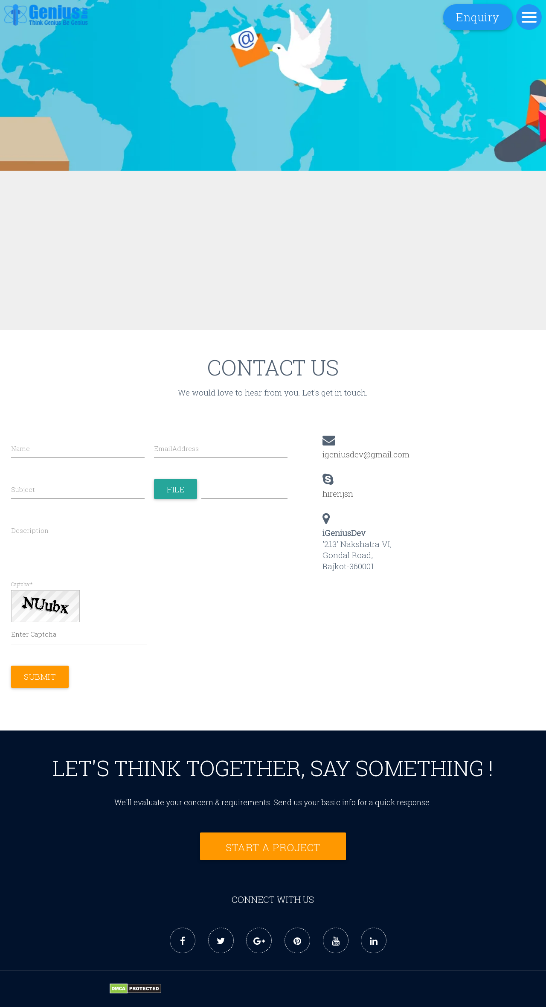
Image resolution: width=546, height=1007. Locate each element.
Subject (23, 489)
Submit (40, 676)
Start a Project (273, 847)
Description (30, 530)
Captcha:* (21, 584)
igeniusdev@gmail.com (366, 454)
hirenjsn (337, 493)
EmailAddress (176, 448)
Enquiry (478, 17)
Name (20, 448)
